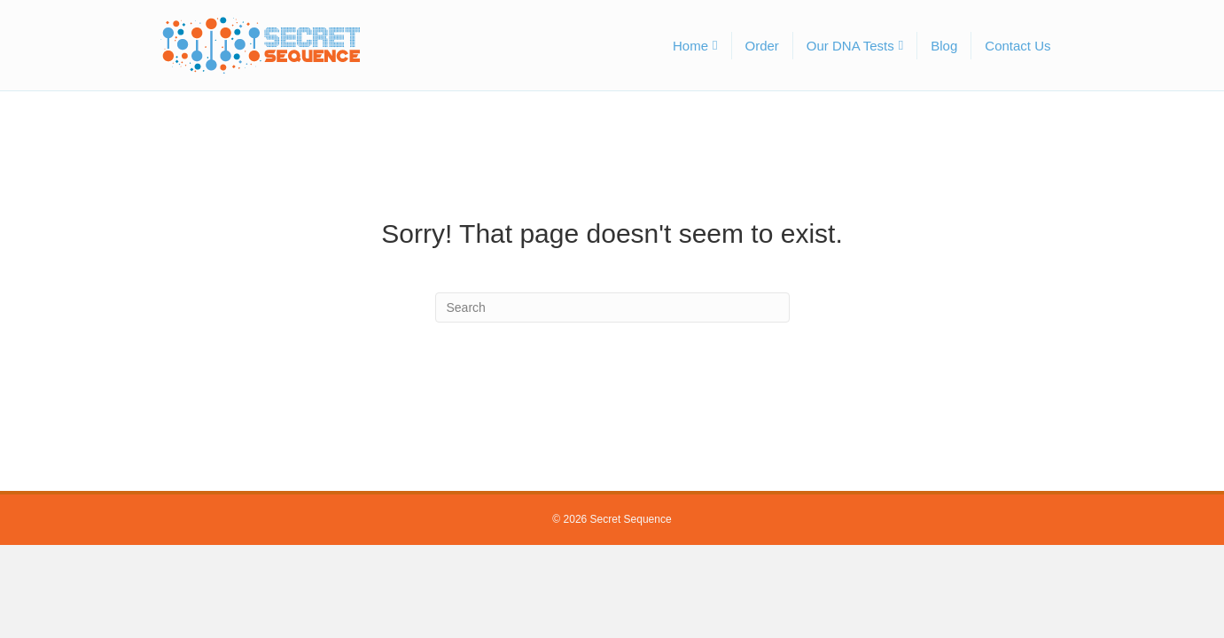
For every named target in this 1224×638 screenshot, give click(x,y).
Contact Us (1017, 45)
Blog (944, 45)
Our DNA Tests (850, 45)
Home (690, 45)
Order (762, 45)
